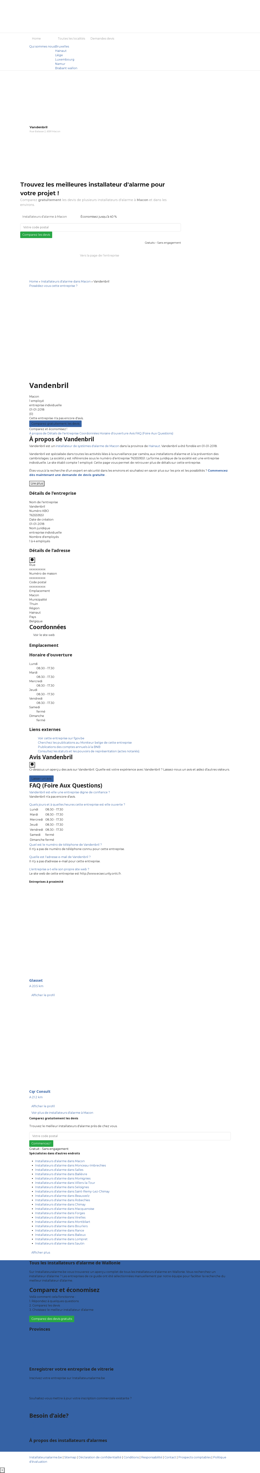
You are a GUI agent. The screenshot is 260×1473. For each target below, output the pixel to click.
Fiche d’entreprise (42, 1390)
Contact (35, 1431)
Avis (132, 433)
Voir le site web (44, 635)
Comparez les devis (36, 234)
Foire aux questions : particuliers (52, 1422)
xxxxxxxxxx (37, 569)
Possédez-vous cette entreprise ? (53, 286)
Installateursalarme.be (45, 1457)
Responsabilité (151, 1457)
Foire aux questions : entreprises (52, 1427)
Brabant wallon (66, 68)
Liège (59, 55)
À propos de (38, 433)
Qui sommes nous (42, 46)
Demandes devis (102, 38)
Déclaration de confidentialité (100, 1457)
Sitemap (70, 1457)
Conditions (131, 1457)
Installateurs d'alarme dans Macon (66, 281)
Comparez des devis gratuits (51, 1319)
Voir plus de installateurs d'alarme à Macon (62, 1112)
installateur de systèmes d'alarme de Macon (87, 446)
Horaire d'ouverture (114, 433)
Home (36, 38)
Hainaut (61, 51)
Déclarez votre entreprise (47, 1406)
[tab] (130, 792)
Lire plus (37, 483)
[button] (69, 792)
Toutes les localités (71, 38)
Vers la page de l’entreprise (99, 255)
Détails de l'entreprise (63, 433)
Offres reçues (39, 1386)
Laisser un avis (41, 778)
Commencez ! (41, 1143)
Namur (60, 64)
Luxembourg (64, 59)
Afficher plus (40, 1252)
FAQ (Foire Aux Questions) (154, 433)
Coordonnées (89, 433)
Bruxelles (62, 46)
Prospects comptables (194, 1457)
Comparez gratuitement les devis (55, 423)
